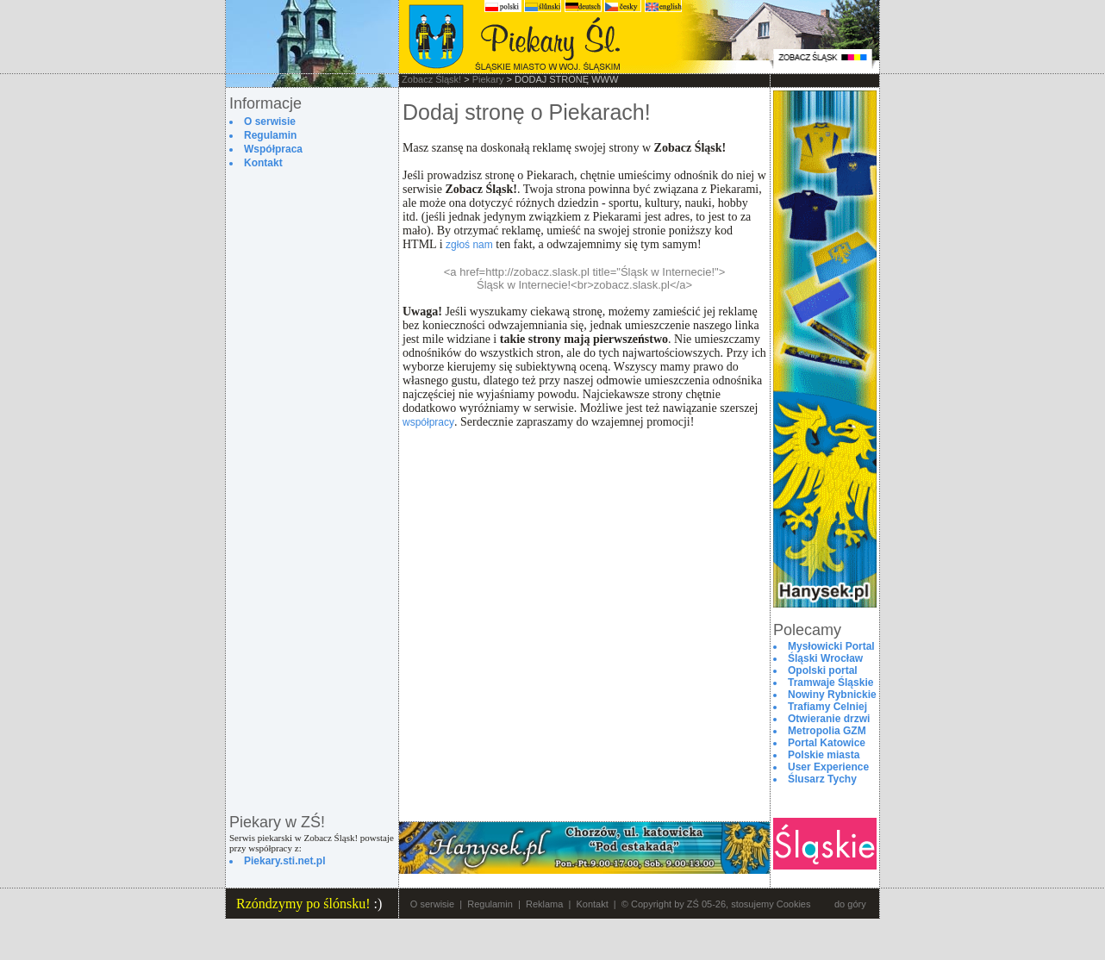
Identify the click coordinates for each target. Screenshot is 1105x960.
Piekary (488, 79)
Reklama (544, 904)
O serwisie (432, 904)
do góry (850, 904)
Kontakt (592, 904)
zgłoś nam (469, 245)
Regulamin (490, 904)
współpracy (428, 422)
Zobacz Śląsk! (431, 79)
